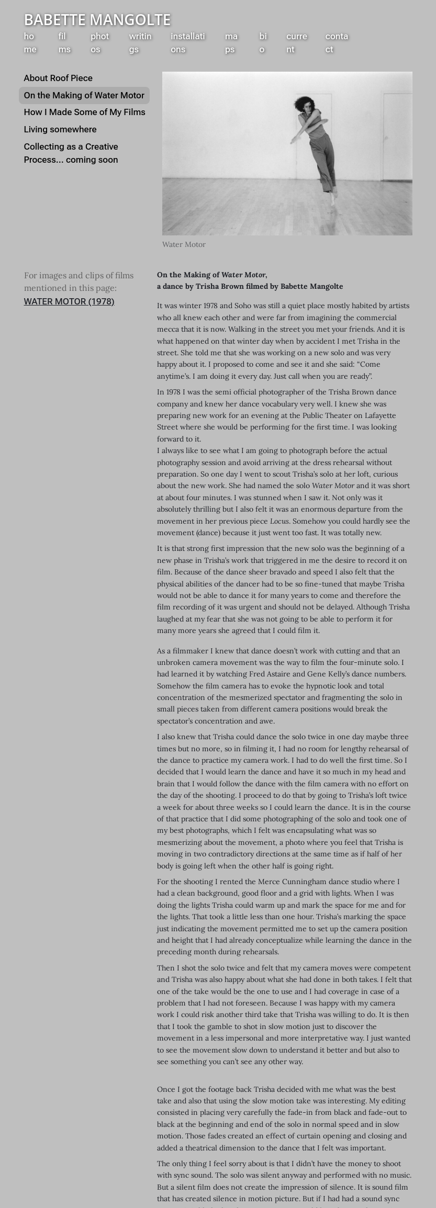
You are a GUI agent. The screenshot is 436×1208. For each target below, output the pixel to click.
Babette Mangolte (97, 19)
